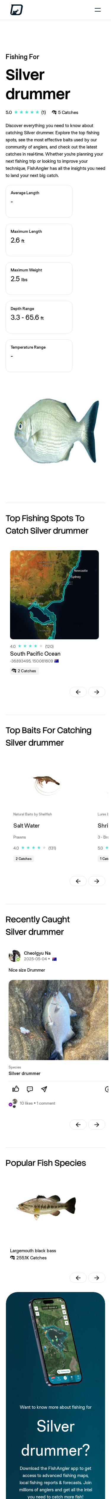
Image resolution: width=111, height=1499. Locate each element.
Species (15, 1067)
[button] (78, 692)
